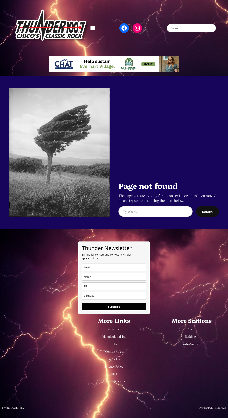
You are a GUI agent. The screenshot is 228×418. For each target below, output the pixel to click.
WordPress (220, 407)
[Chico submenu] (196, 329)
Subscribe (114, 306)
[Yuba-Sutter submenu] (200, 344)
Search (207, 211)
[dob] (114, 295)
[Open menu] (92, 28)
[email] (114, 267)
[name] (114, 277)
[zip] (114, 286)
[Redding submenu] (197, 336)
